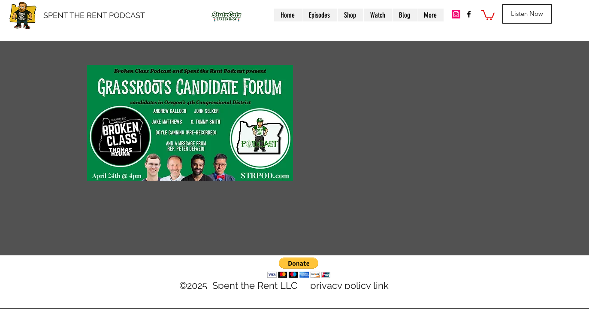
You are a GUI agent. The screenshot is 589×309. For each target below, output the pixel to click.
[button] (488, 14)
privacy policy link (349, 285)
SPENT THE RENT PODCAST (94, 15)
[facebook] (469, 14)
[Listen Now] (527, 14)
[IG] (456, 14)
